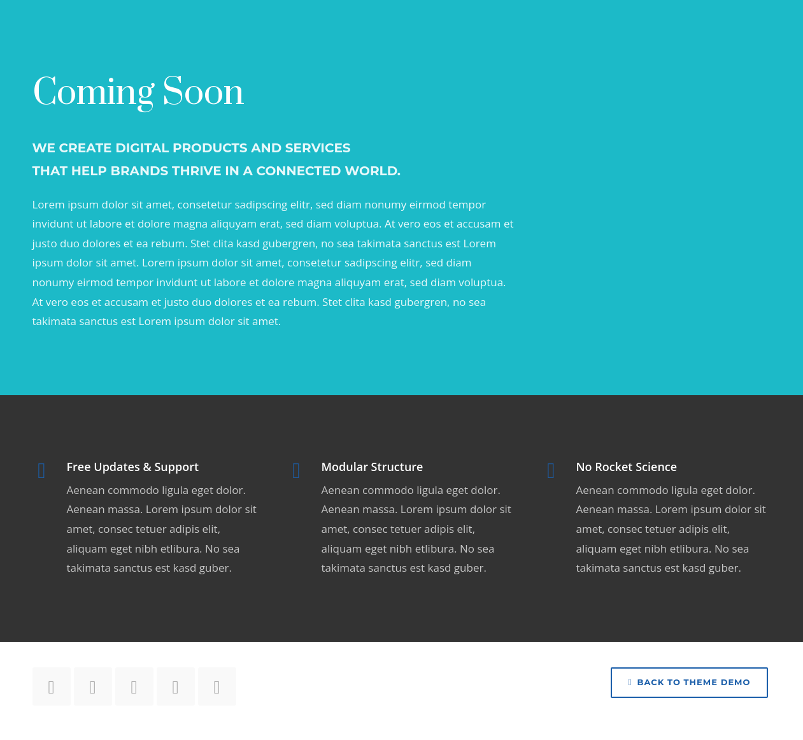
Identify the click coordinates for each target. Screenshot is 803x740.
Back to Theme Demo (689, 682)
